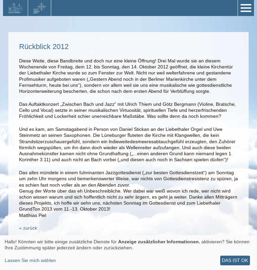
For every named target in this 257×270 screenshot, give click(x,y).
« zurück (28, 228)
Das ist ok (235, 260)
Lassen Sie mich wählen (30, 260)
